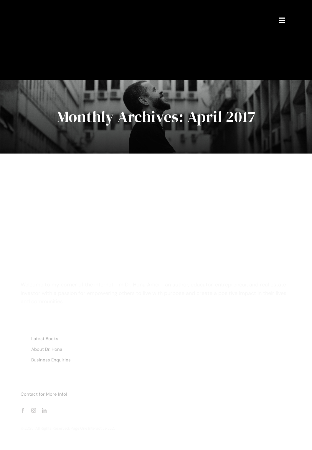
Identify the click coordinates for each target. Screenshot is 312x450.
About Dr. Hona (46, 349)
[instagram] (33, 410)
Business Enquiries (51, 360)
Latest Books (44, 339)
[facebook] (23, 410)
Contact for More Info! (44, 394)
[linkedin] (44, 410)
